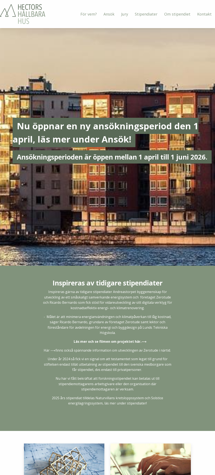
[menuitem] (88, 14)
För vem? (88, 14)
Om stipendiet (177, 14)
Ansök (109, 14)
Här (47, 350)
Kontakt (204, 14)
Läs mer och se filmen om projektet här (107, 341)
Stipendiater (146, 14)
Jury (124, 14)
